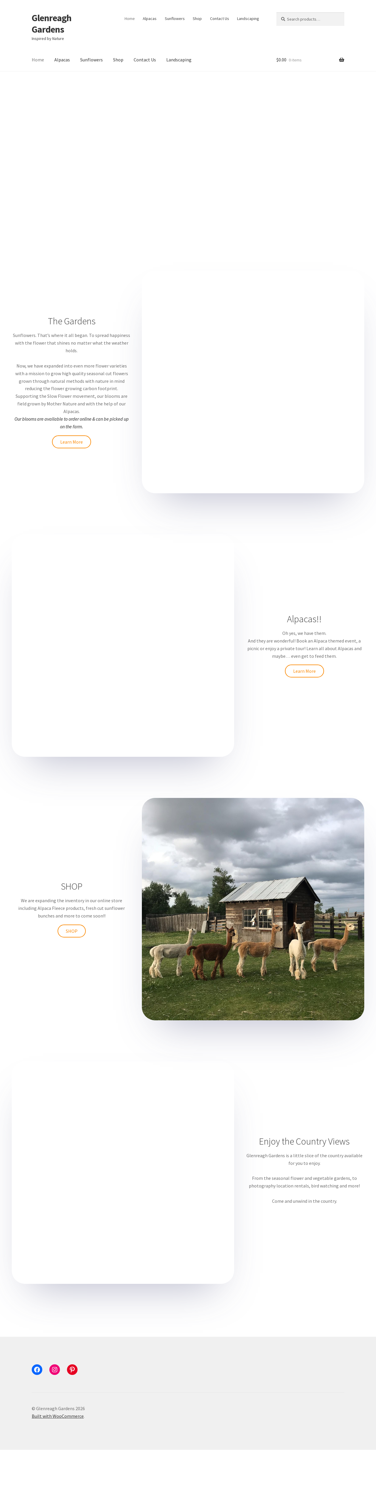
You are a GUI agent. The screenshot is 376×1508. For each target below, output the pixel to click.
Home (130, 18)
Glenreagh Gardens (51, 23)
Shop (197, 18)
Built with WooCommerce (58, 1474)
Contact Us (219, 18)
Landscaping (248, 18)
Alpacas (150, 18)
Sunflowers (175, 18)
